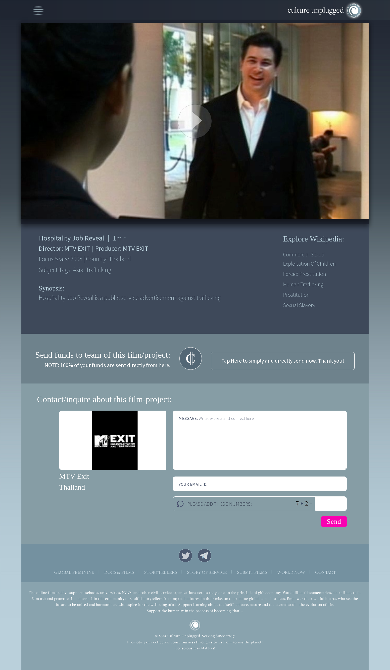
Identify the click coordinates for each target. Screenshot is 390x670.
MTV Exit (74, 476)
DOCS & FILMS (119, 572)
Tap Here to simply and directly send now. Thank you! (282, 361)
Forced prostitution (304, 274)
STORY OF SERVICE (207, 572)
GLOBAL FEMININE (74, 572)
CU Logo (195, 625)
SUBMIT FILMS (252, 572)
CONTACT (325, 572)
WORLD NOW (291, 572)
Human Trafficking (303, 284)
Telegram (204, 555)
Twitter (185, 555)
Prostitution (296, 295)
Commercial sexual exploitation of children (309, 259)
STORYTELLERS (160, 572)
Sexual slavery (299, 305)
